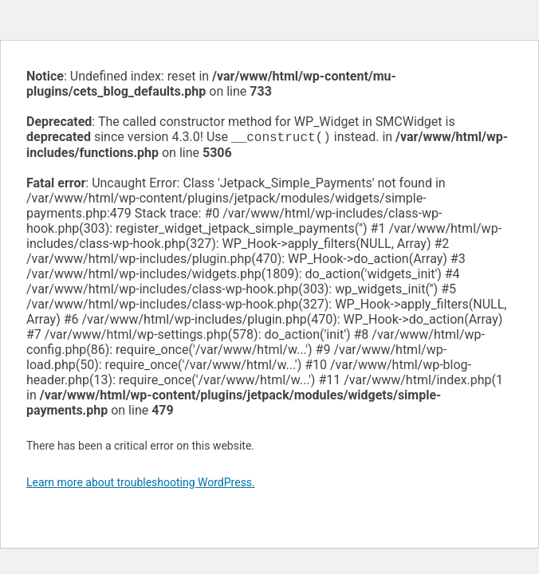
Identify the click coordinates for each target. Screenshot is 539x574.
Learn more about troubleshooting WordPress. (140, 484)
